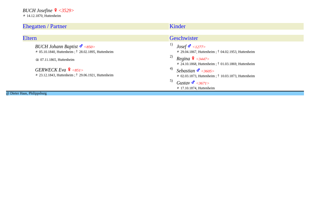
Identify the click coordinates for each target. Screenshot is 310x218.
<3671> (202, 83)
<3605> (208, 71)
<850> (89, 47)
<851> (78, 70)
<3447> (202, 59)
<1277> (199, 47)
